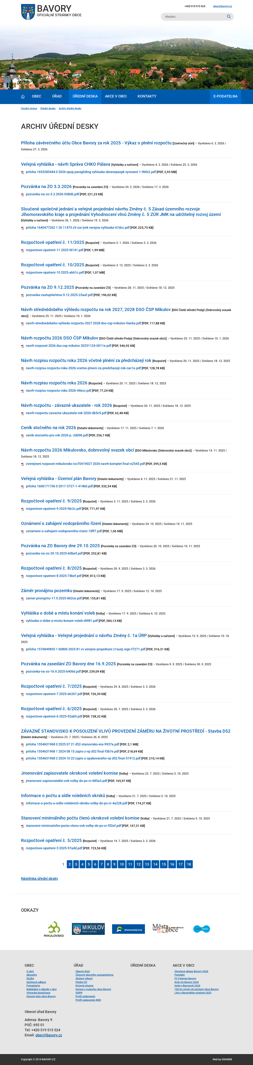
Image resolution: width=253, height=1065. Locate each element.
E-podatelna (225, 96)
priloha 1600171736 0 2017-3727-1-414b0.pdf (59, 486)
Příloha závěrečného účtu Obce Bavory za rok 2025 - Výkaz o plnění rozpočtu (96, 142)
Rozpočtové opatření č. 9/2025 (51, 501)
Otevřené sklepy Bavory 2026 (191, 971)
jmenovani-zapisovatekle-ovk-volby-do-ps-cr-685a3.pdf (66, 781)
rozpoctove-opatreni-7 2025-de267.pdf (54, 694)
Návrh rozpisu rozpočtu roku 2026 (54, 382)
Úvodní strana (29, 108)
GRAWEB (227, 1059)
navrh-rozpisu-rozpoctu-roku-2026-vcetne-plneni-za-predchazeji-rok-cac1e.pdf (83, 368)
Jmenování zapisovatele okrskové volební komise (69, 773)
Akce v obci (116, 96)
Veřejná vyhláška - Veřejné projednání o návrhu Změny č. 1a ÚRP (84, 635)
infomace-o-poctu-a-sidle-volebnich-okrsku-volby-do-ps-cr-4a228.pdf (76, 803)
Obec (36, 96)
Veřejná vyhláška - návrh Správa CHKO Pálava (65, 164)
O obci (30, 971)
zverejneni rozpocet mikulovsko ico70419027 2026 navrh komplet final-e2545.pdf (85, 464)
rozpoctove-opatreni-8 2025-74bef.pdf (54, 576)
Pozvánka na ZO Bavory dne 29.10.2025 (60, 545)
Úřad (57, 96)
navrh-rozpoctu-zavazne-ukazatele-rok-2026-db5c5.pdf (66, 413)
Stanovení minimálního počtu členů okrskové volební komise (80, 818)
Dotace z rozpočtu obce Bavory (93, 989)
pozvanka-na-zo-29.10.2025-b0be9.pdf (54, 553)
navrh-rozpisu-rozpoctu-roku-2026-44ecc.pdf (58, 390)
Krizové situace (84, 985)
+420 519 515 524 (195, 6)
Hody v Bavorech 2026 (187, 985)
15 (164, 864)
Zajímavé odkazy (36, 982)
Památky (180, 974)
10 (122, 864)
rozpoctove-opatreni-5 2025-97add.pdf (54, 848)
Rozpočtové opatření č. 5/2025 (51, 840)
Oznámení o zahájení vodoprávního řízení (61, 523)
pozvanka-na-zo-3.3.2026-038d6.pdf (52, 194)
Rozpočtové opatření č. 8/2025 (51, 568)
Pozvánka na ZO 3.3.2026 (46, 186)
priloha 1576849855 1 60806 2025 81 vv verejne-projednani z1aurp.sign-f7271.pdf (85, 649)
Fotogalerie (33, 985)
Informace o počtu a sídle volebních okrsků (63, 795)
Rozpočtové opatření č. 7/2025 (51, 686)
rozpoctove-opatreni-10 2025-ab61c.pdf (55, 272)
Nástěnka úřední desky (39, 878)
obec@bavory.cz (222, 6)
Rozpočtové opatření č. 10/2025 (52, 264)
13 (147, 864)
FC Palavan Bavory (185, 978)
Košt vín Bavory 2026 (187, 982)
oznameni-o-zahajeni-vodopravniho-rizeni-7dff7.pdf (64, 531)
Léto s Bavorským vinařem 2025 (193, 992)
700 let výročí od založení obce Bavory (197, 989)
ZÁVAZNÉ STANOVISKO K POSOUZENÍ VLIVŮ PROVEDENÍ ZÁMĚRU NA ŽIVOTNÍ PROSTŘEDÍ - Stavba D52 (126, 731)
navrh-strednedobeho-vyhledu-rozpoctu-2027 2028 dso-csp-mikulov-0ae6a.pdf (83, 323)
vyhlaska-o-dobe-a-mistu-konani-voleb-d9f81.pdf (62, 621)
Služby (30, 978)
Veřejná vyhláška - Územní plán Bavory (58, 478)
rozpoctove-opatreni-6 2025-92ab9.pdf (54, 716)
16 (172, 864)
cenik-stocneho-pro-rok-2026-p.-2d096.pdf (57, 435)
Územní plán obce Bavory (41, 996)
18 (189, 864)
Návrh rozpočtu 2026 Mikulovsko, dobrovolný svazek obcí (77, 450)
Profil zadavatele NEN (88, 1000)
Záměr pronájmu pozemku (46, 590)
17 (181, 864)
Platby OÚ (81, 982)
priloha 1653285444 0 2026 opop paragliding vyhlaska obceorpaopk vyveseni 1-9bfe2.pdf (91, 172)
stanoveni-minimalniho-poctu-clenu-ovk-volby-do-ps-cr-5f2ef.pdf (73, 826)
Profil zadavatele (85, 996)
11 (130, 864)
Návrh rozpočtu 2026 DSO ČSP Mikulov (59, 338)
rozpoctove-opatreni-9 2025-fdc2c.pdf (53, 509)
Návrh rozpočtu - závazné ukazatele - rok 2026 (66, 405)
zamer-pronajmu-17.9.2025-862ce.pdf (54, 598)
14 (155, 864)
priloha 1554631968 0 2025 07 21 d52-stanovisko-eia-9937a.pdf (72, 744)
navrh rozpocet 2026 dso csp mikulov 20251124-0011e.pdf (68, 346)
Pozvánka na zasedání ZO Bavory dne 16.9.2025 (68, 663)
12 (139, 864)
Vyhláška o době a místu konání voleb (58, 613)
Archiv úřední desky (70, 108)
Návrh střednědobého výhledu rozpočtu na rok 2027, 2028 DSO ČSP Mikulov (96, 309)
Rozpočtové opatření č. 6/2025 (51, 708)
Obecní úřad (83, 971)
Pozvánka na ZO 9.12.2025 (47, 287)
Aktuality (31, 974)
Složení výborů (84, 978)
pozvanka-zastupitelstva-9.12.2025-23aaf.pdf (59, 295)
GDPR (79, 992)
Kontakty (147, 96)
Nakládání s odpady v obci (41, 989)
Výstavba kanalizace (38, 992)
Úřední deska (85, 96)
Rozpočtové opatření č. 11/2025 (52, 242)
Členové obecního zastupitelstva (95, 974)
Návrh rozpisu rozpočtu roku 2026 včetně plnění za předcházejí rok (86, 360)
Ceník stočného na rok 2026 (48, 427)
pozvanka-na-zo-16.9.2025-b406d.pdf (53, 671)
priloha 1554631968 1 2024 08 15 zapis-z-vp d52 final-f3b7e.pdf (72, 751)
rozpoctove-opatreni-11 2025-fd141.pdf (54, 250)
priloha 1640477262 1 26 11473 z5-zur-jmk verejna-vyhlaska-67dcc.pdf (78, 227)
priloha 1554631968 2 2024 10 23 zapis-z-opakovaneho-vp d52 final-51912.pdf (83, 758)
